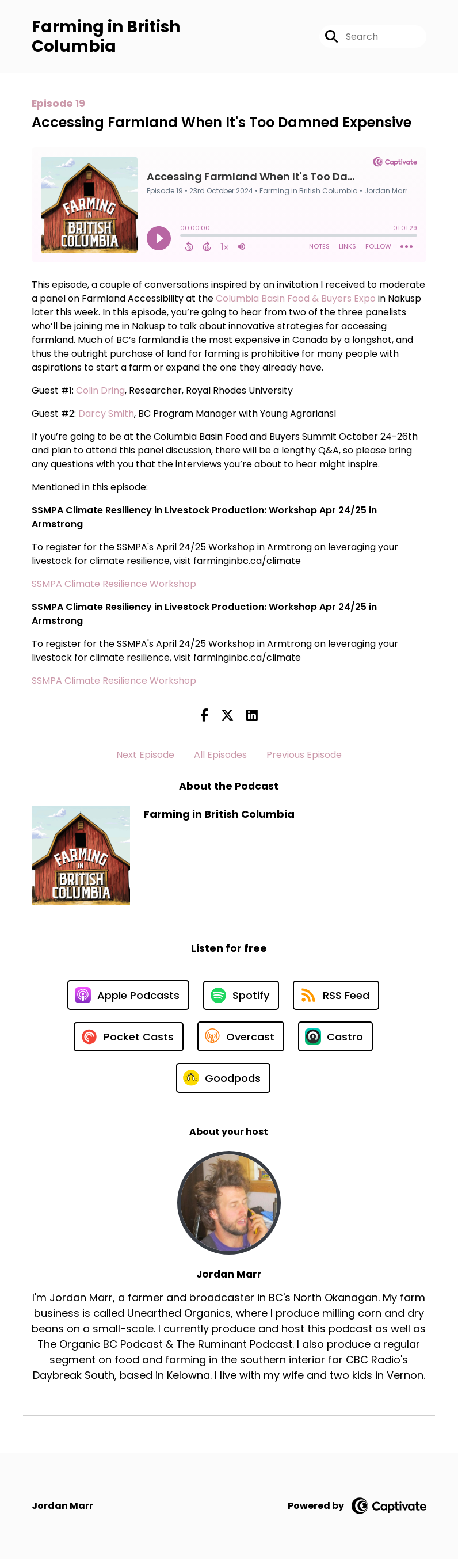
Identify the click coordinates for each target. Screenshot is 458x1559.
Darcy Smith (106, 413)
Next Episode (145, 754)
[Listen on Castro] (335, 1036)
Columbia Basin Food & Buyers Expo (296, 298)
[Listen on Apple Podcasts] (128, 995)
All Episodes (220, 754)
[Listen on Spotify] (241, 995)
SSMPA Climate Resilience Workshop (114, 583)
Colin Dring (100, 390)
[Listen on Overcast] (240, 1036)
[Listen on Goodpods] (223, 1078)
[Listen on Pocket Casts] (129, 1036)
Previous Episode (304, 754)
